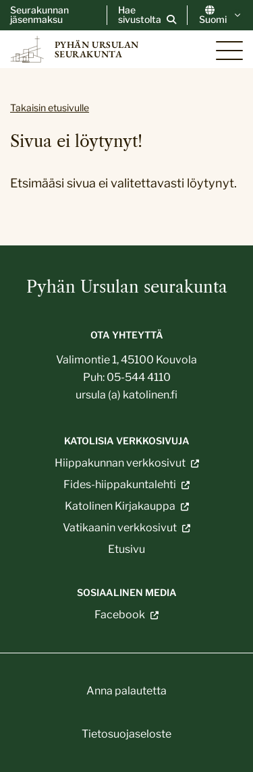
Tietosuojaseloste (126, 734)
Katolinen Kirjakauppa (120, 506)
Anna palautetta (126, 690)
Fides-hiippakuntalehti (119, 484)
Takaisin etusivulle (49, 107)
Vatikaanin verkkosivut (120, 527)
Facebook (119, 615)
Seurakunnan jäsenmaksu (39, 14)
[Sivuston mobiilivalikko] (229, 50)
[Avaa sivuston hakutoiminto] (147, 14)
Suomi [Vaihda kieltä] (221, 14)
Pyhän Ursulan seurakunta (126, 287)
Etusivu (126, 549)
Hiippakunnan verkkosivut (120, 462)
